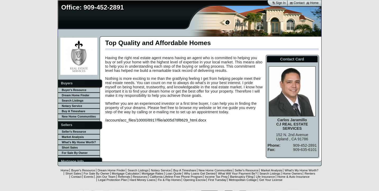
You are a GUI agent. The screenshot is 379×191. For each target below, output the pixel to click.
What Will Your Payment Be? (237, 173)
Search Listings (73, 100)
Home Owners (292, 173)
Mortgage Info (72, 161)
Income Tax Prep (216, 176)
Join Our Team (106, 176)
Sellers (66, 125)
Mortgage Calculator (125, 173)
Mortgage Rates (152, 173)
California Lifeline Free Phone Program (176, 176)
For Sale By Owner (75, 152)
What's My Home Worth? (79, 142)
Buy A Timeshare (73, 111)
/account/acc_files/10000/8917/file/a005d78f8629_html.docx (155, 120)
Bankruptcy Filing (241, 176)
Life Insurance (265, 176)
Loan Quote (174, 173)
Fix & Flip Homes (169, 179)
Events (88, 176)
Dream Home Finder (76, 95)
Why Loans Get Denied (200, 173)
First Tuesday (217, 179)
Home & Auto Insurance (293, 176)
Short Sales (70, 147)
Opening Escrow (194, 179)
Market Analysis (73, 136)
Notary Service (72, 105)
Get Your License (270, 179)
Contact (297, 3)
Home (312, 3)
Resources (140, 176)
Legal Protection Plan (112, 179)
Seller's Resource (74, 131)
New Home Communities (79, 116)
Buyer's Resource (74, 90)
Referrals (124, 176)
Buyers (67, 83)
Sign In (279, 3)
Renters (309, 173)
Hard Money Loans (142, 179)
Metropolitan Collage (243, 179)
